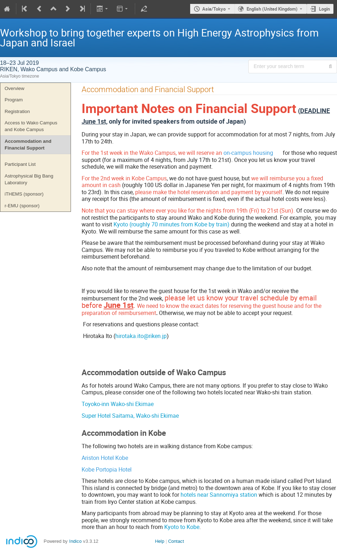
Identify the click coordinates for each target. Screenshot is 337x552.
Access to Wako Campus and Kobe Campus (31, 126)
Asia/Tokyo (214, 9)
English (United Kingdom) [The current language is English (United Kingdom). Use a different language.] (272, 9)
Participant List (20, 164)
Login (324, 9)
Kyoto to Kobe (181, 527)
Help (159, 541)
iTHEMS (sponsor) (24, 194)
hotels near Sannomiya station (219, 495)
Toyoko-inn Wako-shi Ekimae (118, 404)
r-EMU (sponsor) (22, 205)
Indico (75, 541)
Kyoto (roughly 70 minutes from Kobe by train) (172, 224)
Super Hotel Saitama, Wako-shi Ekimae (130, 415)
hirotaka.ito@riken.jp (141, 336)
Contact (176, 541)
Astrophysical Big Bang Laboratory (29, 179)
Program (14, 99)
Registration (17, 111)
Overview (14, 88)
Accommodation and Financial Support (28, 145)
